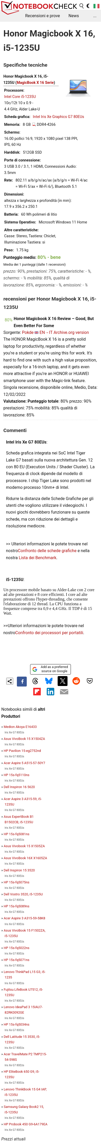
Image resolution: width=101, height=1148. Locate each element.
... (95, 15)
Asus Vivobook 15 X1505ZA (24, 846)
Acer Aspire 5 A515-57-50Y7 (24, 763)
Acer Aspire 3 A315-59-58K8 (24, 918)
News (74, 15)
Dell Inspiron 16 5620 (19, 787)
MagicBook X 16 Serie (35, 82)
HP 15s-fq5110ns (16, 775)
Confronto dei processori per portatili (49, 632)
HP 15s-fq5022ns (16, 948)
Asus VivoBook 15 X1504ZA (24, 739)
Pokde (28, 332)
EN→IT (45, 332)
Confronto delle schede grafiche (48, 550)
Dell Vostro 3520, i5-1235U (23, 894)
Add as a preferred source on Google (50, 669)
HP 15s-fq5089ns (16, 906)
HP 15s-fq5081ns (16, 834)
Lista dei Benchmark (37, 557)
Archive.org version (71, 332)
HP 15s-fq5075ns (16, 882)
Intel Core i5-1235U (20, 97)
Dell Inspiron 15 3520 (19, 870)
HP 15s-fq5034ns (16, 1024)
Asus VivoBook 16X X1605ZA (25, 858)
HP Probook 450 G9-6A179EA (25, 1124)
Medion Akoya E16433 (20, 727)
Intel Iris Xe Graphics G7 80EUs (58, 117)
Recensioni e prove (42, 15)
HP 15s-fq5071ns (16, 960)
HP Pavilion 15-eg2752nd (22, 751)
